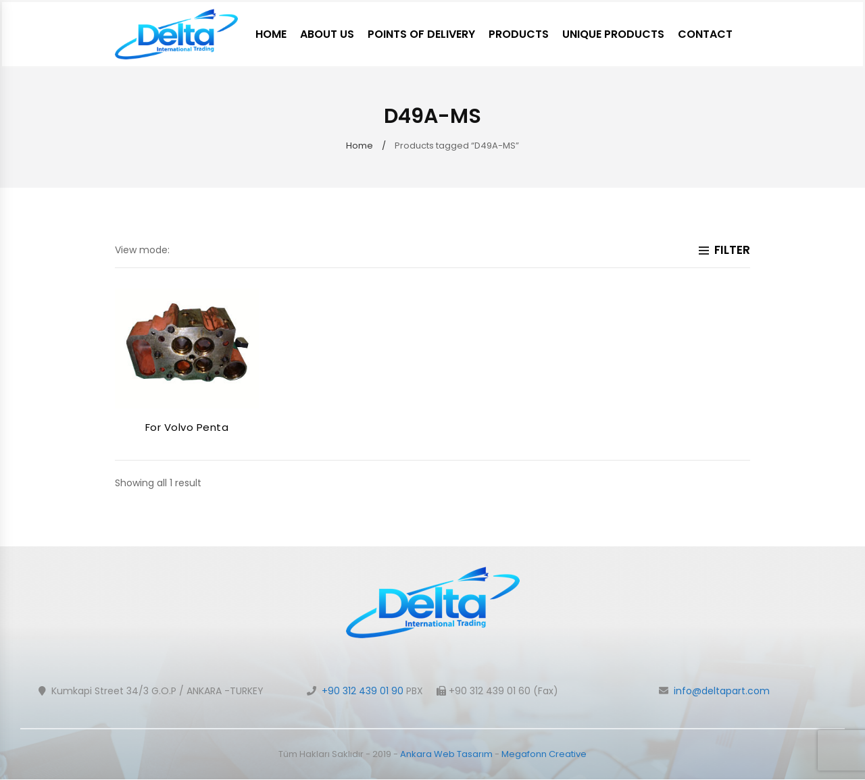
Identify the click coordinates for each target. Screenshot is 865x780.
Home (359, 145)
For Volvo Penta (187, 427)
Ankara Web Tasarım (446, 754)
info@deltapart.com (722, 691)
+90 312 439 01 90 (362, 691)
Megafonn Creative (544, 754)
